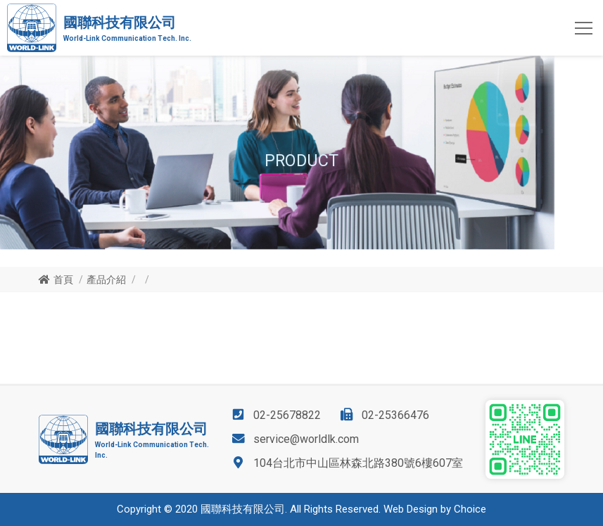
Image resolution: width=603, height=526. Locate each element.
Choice (470, 509)
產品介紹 (106, 279)
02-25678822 (287, 415)
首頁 (63, 279)
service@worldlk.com (306, 439)
